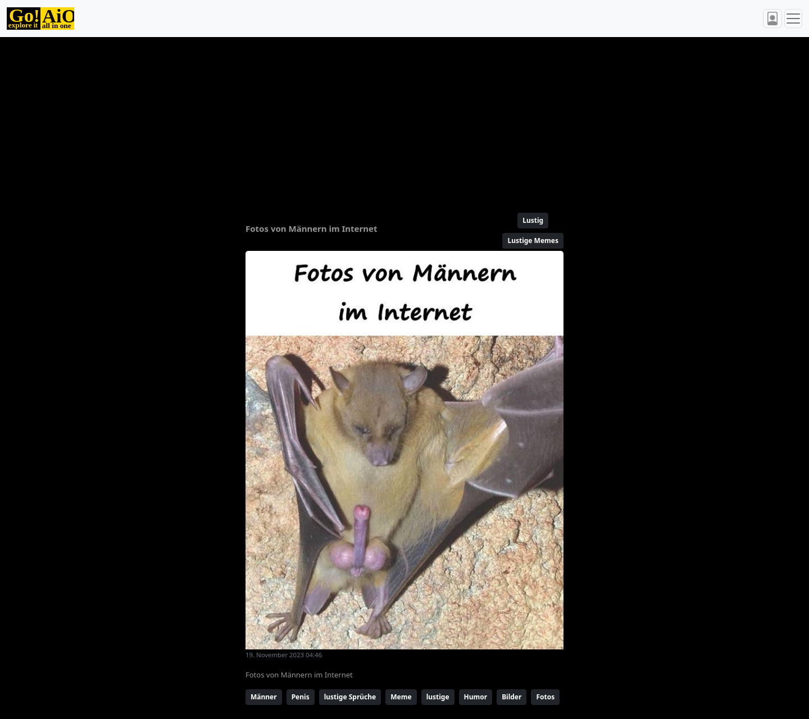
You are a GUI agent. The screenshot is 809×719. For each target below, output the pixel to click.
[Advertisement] (377, 120)
